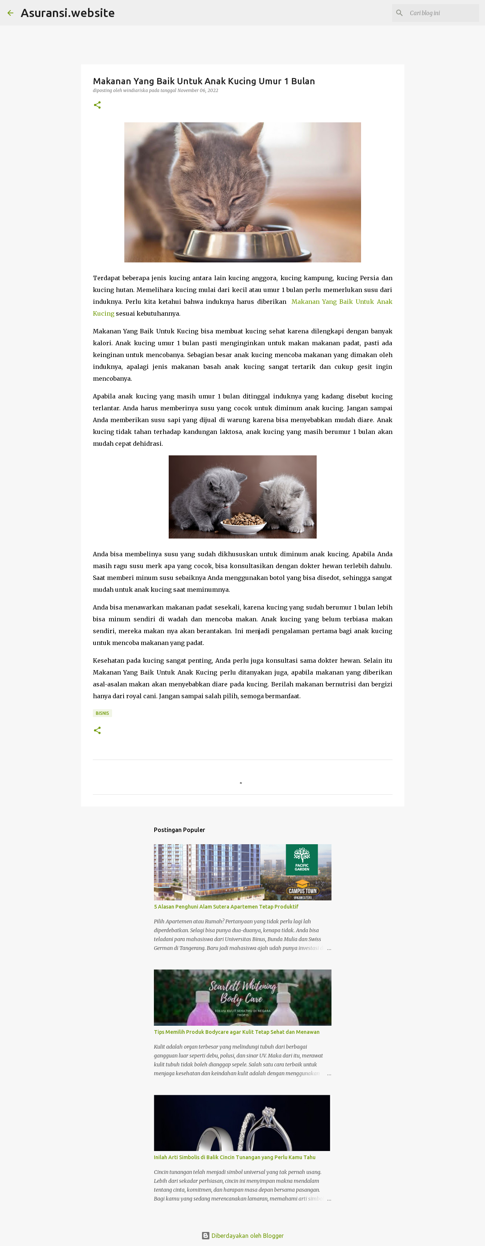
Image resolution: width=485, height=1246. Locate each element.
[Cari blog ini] (440, 13)
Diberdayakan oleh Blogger (242, 1235)
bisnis (102, 713)
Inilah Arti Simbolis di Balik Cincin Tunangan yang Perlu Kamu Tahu (235, 1157)
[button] (97, 106)
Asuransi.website (68, 12)
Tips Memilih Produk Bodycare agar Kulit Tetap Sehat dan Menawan (237, 1032)
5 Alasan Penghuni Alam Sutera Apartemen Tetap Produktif (226, 907)
